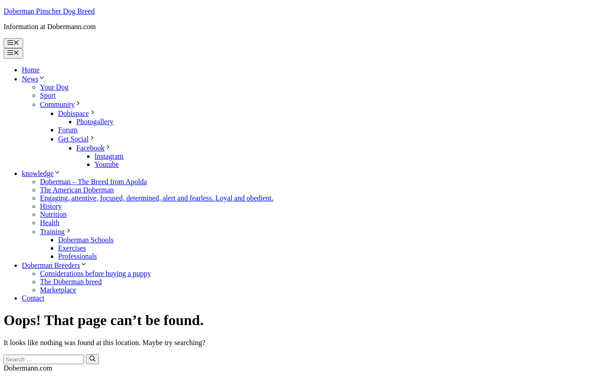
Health (49, 222)
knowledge (41, 173)
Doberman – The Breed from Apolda (93, 181)
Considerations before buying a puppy (95, 273)
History (51, 206)
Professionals (77, 256)
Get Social (77, 139)
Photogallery (95, 121)
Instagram (109, 156)
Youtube (106, 164)
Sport (48, 95)
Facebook (94, 148)
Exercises (72, 248)
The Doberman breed (71, 282)
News (33, 79)
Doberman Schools (86, 240)
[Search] (92, 359)
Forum (68, 130)
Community (61, 104)
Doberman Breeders (54, 265)
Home (31, 70)
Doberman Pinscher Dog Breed (49, 11)
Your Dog (54, 87)
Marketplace (58, 290)
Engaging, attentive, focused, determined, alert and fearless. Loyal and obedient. (156, 198)
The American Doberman (77, 190)
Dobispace (77, 113)
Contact (33, 298)
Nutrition (53, 214)
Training (56, 232)
